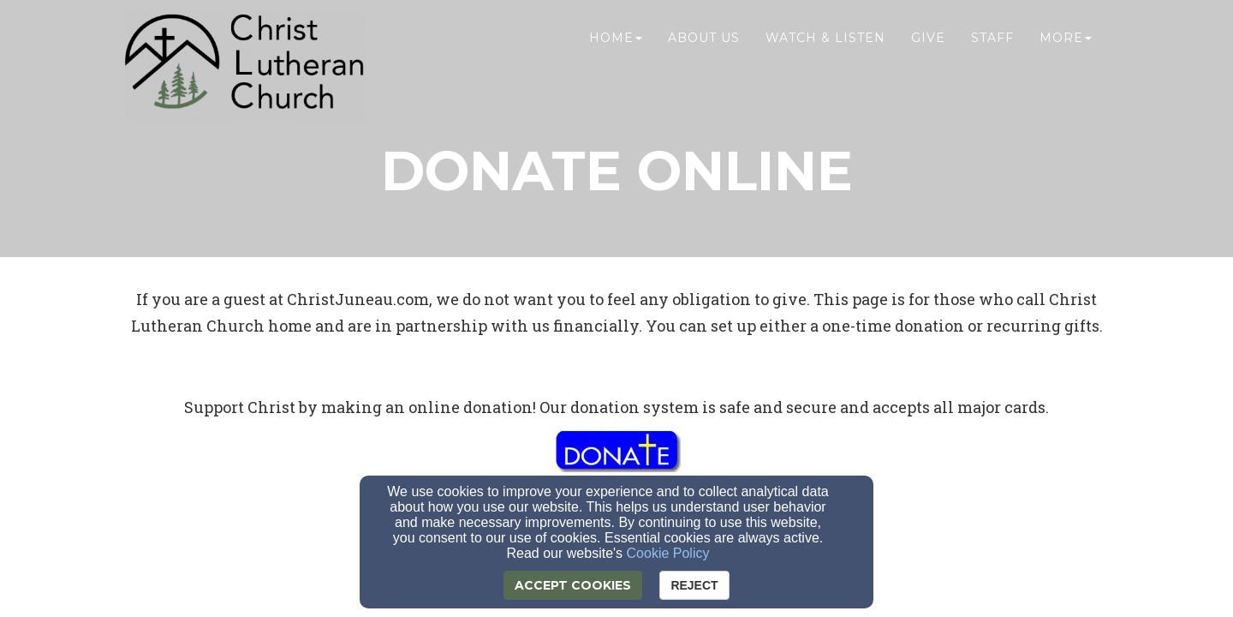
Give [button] (928, 49)
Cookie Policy (668, 553)
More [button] (1065, 49)
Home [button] (615, 49)
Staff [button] (992, 49)
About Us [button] (704, 49)
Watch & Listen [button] (825, 49)
